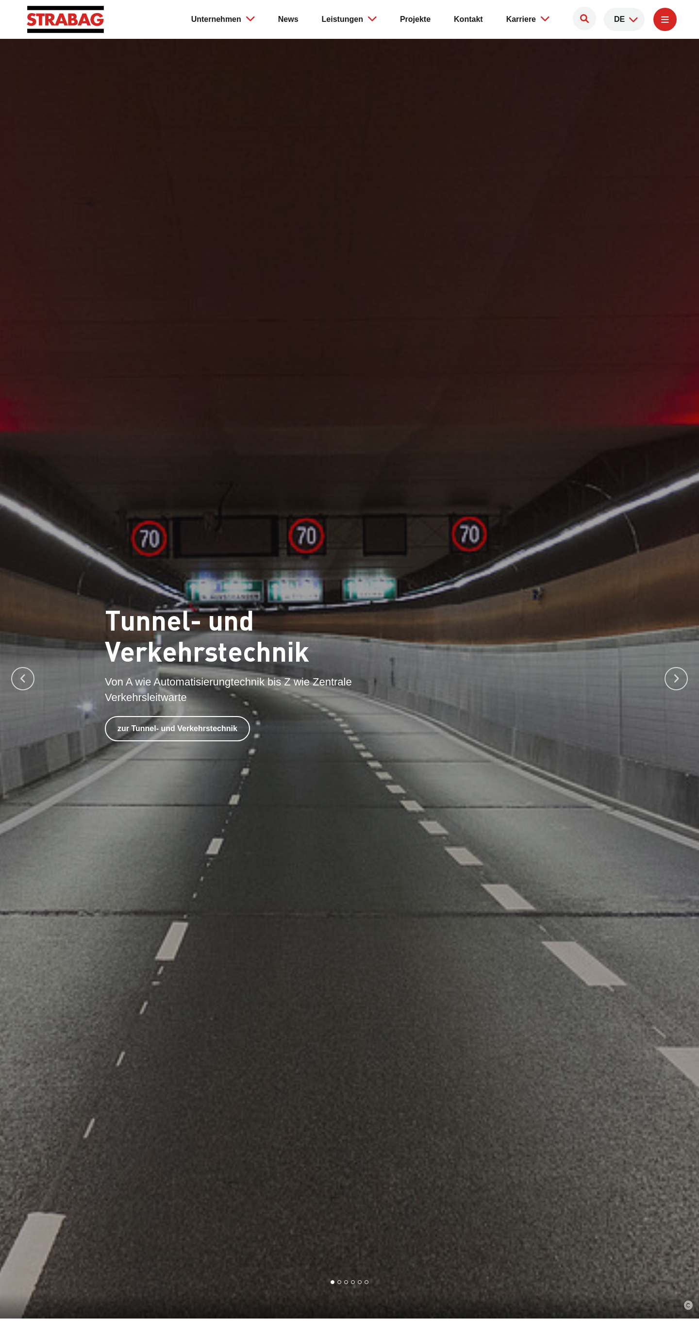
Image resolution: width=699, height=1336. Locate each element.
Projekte (415, 19)
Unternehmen (223, 18)
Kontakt (468, 19)
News (288, 19)
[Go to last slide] (22, 678)
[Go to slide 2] (339, 1282)
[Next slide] (676, 678)
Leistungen (349, 18)
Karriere (527, 18)
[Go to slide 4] (353, 1282)
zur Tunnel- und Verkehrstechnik (177, 732)
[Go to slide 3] (346, 1282)
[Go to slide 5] (360, 1282)
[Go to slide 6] (366, 1282)
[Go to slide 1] (332, 1282)
